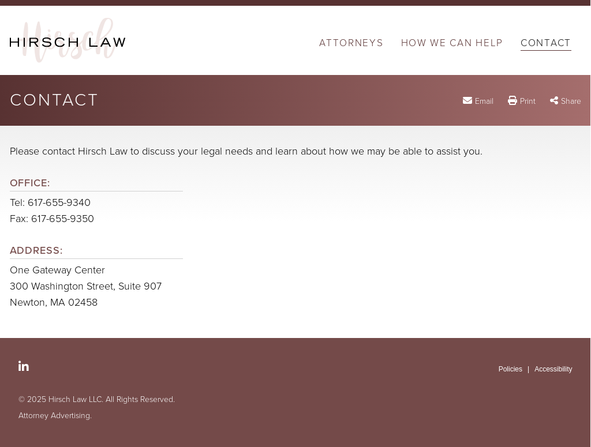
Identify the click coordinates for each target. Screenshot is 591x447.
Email (484, 101)
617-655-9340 (59, 202)
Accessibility (553, 369)
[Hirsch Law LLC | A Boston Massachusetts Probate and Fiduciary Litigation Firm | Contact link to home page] (67, 40)
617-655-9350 (62, 218)
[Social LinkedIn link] (23, 367)
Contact (546, 44)
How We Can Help (452, 44)
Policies (510, 369)
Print (528, 101)
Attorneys (351, 44)
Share (571, 101)
